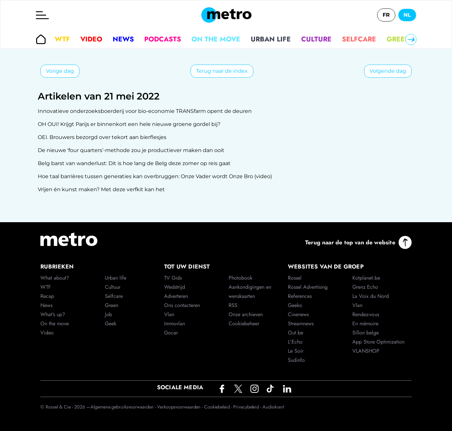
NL (407, 15)
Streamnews (301, 323)
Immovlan (174, 323)
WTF (62, 39)
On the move (215, 39)
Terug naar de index (222, 71)
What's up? (52, 314)
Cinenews (298, 314)
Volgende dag (388, 71)
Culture (316, 39)
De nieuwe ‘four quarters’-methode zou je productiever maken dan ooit (131, 150)
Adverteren (176, 296)
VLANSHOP (365, 351)
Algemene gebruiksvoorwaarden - (124, 407)
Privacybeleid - (247, 407)
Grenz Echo (365, 287)
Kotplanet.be (366, 278)
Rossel (295, 278)
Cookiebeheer (244, 323)
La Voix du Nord (370, 296)
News (123, 39)
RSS (233, 305)
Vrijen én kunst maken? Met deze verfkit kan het (101, 189)
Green (398, 39)
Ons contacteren (182, 305)
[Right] (411, 39)
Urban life (271, 39)
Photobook (240, 278)
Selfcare (359, 39)
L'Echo (295, 342)
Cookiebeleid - (218, 407)
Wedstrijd (174, 287)
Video (91, 39)
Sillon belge (365, 332)
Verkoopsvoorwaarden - (180, 407)
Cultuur (112, 287)
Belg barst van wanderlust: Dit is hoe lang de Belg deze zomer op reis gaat (134, 163)
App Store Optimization (378, 342)
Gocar (171, 332)
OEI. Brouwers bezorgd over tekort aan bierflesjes (102, 137)
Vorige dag (60, 71)
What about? (54, 278)
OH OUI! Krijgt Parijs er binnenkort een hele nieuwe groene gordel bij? (129, 124)
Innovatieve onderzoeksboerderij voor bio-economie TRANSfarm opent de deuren (145, 111)
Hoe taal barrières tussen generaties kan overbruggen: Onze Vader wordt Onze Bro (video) (155, 176)
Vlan (169, 314)
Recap (47, 296)
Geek (110, 323)
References (300, 296)
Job (108, 314)
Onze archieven (246, 314)
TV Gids (173, 278)
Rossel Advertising (308, 287)
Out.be (295, 332)
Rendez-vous (365, 314)
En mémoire (365, 323)
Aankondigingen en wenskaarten (250, 291)
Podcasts (162, 39)
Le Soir (295, 351)
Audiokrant (273, 407)
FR (386, 15)
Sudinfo (296, 360)
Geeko (295, 305)
